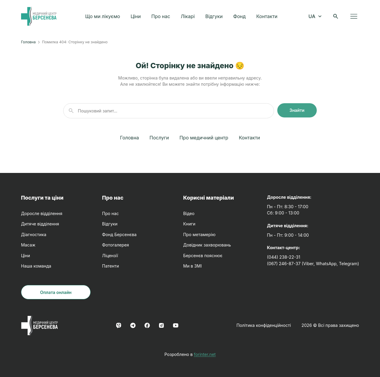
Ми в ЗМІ (192, 265)
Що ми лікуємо (103, 17)
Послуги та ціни (42, 198)
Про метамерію (199, 234)
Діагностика (33, 234)
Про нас (161, 17)
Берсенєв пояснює (202, 255)
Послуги (159, 138)
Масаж (28, 244)
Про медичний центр (203, 138)
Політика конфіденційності (263, 325)
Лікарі (188, 17)
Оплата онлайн (56, 292)
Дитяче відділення (40, 223)
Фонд (240, 17)
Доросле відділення (41, 213)
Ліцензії (110, 255)
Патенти (110, 265)
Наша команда (36, 265)
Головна (28, 42)
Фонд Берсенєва (119, 234)
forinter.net (205, 354)
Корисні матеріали (208, 198)
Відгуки (214, 17)
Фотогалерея (115, 244)
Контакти (267, 17)
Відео (188, 213)
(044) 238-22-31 (283, 257)
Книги (189, 223)
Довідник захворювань (207, 244)
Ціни (136, 17)
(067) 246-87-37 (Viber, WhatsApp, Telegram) (313, 263)
